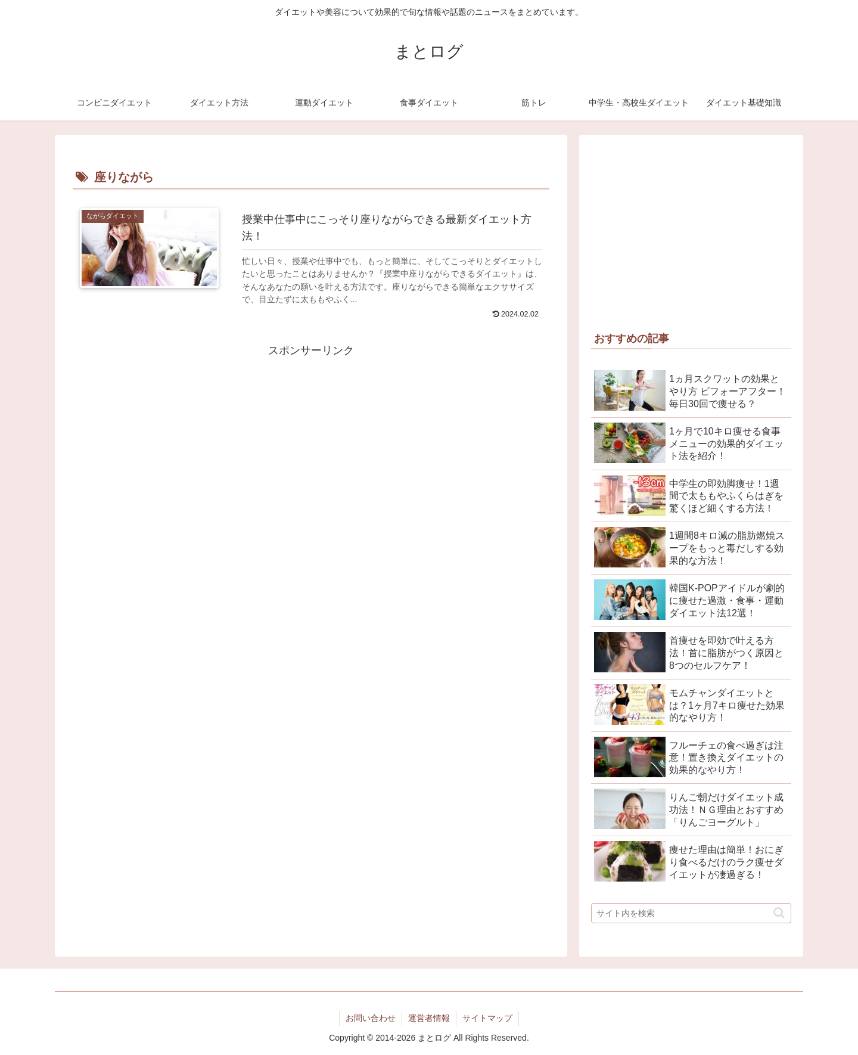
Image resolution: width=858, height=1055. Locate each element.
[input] (691, 913)
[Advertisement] (311, 443)
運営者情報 (429, 1018)
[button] (779, 913)
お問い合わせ (371, 1018)
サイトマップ (487, 1018)
